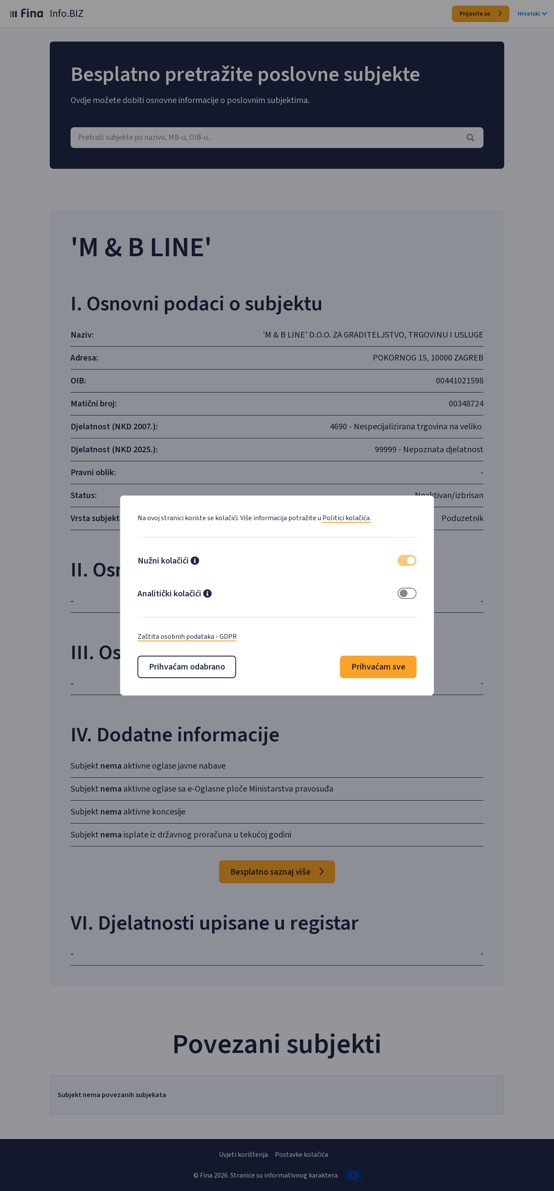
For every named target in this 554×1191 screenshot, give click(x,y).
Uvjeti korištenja (243, 1154)
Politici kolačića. (346, 518)
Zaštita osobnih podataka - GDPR (187, 636)
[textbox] (277, 138)
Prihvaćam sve (378, 667)
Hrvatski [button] (532, 14)
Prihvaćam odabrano (187, 667)
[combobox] (277, 137)
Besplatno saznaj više (277, 872)
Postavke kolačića (301, 1154)
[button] (194, 562)
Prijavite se (481, 14)
